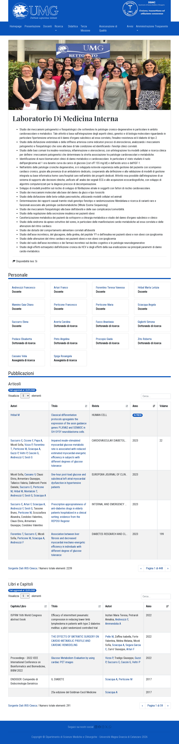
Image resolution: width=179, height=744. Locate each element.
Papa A (38, 440)
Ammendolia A (113, 623)
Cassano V (29, 474)
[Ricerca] (156, 396)
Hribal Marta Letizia (148, 287)
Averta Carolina (62, 322)
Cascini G (34, 453)
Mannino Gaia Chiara (22, 304)
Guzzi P (14, 453)
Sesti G (29, 457)
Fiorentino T (16, 534)
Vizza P (28, 444)
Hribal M (15, 415)
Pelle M (109, 636)
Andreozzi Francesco (23, 287)
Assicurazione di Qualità (108, 28)
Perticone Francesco (65, 304)
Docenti (48, 26)
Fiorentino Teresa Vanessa (110, 287)
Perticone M (20, 449)
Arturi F (27, 504)
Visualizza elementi (24, 395)
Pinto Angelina (61, 339)
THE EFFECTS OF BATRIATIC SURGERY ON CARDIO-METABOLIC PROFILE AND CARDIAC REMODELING (75, 641)
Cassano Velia (19, 356)
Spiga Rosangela (63, 356)
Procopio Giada (104, 339)
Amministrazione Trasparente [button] (153, 26)
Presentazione (33, 26)
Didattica (73, 26)
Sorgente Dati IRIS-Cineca (22, 568)
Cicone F (28, 440)
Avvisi (131, 26)
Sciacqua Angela (147, 304)
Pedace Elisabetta (22, 339)
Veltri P (23, 453)
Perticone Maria (104, 304)
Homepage (16, 26)
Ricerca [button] (61, 26)
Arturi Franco (61, 287)
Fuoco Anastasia (105, 322)
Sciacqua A (34, 449)
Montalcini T (30, 491)
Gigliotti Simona (146, 322)
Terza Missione (89, 28)
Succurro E (16, 440)
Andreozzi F (16, 457)
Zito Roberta (145, 339)
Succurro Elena (20, 322)
